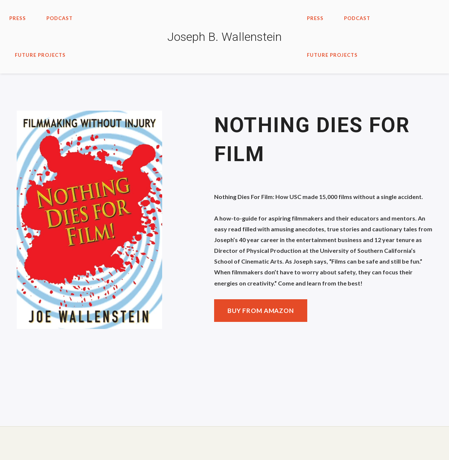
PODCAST (59, 18)
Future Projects (40, 55)
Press (17, 18)
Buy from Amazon (260, 310)
